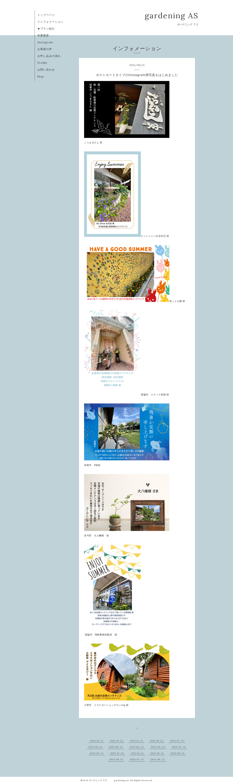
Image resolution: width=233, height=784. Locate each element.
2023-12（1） (117, 740)
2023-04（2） (137, 747)
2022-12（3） (117, 753)
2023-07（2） (177, 740)
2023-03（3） (158, 747)
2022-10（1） (157, 753)
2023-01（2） (97, 753)
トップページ (46, 15)
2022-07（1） (137, 759)
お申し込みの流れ (49, 56)
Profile (42, 62)
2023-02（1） (179, 747)
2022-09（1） (178, 753)
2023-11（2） (137, 740)
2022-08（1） (116, 759)
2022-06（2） (158, 759)
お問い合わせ (46, 69)
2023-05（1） (116, 747)
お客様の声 (44, 49)
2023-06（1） (95, 747)
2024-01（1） (97, 740)
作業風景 (43, 35)
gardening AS (171, 15)
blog (40, 76)
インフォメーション (50, 21)
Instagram (45, 42)
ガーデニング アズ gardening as (109, 780)
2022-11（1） (138, 753)
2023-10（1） (157, 740)
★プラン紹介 (46, 28)
